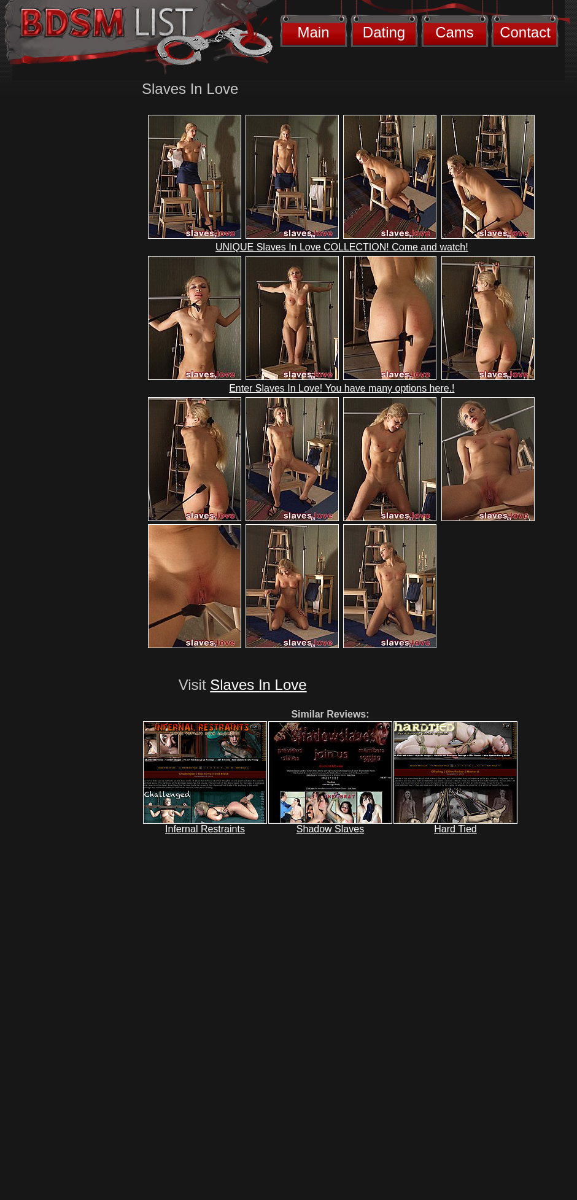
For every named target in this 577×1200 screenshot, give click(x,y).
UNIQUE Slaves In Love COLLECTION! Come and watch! (341, 247)
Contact (525, 32)
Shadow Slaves (330, 829)
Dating (384, 32)
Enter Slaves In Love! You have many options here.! (341, 388)
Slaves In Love (258, 684)
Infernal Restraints (205, 829)
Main (313, 32)
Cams (454, 32)
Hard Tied (455, 829)
